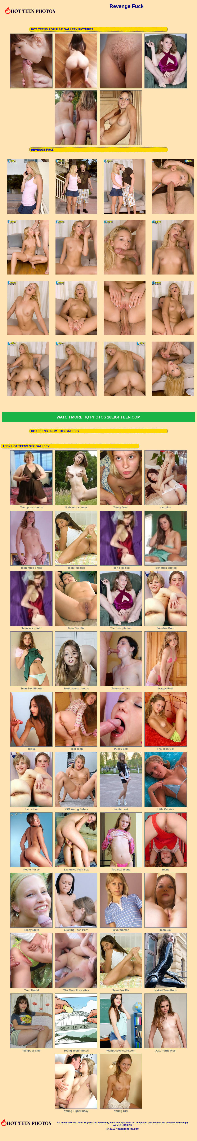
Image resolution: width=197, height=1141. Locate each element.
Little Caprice (165, 808)
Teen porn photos (31, 506)
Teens (165, 868)
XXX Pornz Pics (165, 1049)
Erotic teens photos (76, 687)
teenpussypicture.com (121, 1049)
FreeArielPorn (165, 627)
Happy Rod (165, 687)
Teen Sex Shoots (31, 687)
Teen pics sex (121, 566)
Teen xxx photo (31, 627)
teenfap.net (121, 808)
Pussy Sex (121, 747)
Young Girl (121, 1110)
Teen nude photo (31, 566)
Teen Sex (165, 928)
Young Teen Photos (76, 1049)
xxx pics (165, 506)
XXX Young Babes (76, 808)
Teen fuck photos (165, 566)
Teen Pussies (76, 566)
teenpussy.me (31, 1049)
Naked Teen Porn (165, 989)
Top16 (31, 747)
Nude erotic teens (76, 506)
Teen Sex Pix (76, 627)
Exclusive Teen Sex (76, 868)
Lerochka (31, 808)
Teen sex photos (121, 627)
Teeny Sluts (31, 928)
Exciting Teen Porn (76, 928)
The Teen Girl (165, 747)
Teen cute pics (121, 687)
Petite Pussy (31, 868)
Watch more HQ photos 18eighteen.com (98, 417)
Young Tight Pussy (76, 1110)
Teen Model (31, 989)
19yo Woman (121, 928)
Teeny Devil (121, 506)
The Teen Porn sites (76, 989)
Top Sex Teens (121, 868)
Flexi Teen (76, 747)
